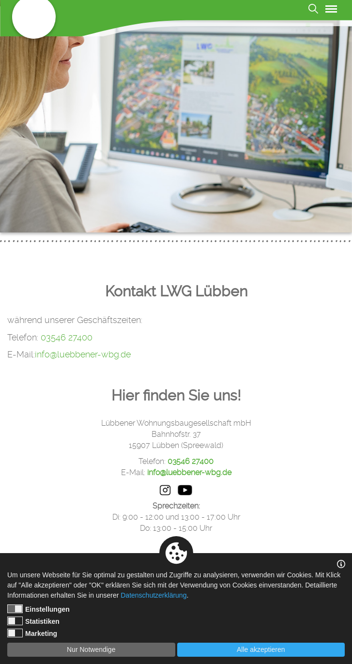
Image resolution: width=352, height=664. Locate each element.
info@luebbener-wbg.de (83, 354)
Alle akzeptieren (261, 649)
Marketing (32, 633)
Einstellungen (38, 608)
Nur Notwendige (91, 649)
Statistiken (33, 621)
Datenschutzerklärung (153, 595)
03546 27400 (66, 337)
